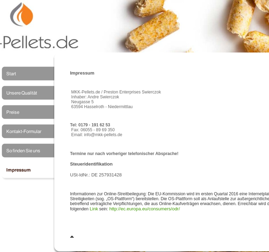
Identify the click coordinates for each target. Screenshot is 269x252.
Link (94, 208)
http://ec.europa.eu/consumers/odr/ (144, 208)
